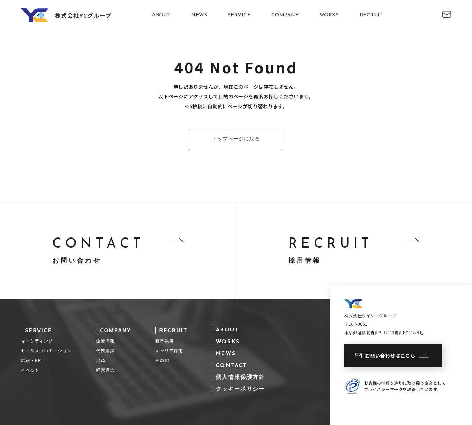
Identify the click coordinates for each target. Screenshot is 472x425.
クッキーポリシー (240, 389)
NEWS (199, 15)
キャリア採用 (169, 350)
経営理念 (105, 370)
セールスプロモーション (46, 350)
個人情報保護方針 (240, 377)
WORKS (329, 15)
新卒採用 (164, 341)
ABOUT (161, 15)
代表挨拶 (105, 350)
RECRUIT (371, 15)
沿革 (100, 360)
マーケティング (37, 341)
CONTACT (231, 365)
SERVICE (239, 15)
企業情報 (105, 341)
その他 (162, 360)
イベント (30, 370)
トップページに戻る (236, 139)
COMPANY (285, 15)
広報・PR (31, 360)
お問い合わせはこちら (391, 355)
